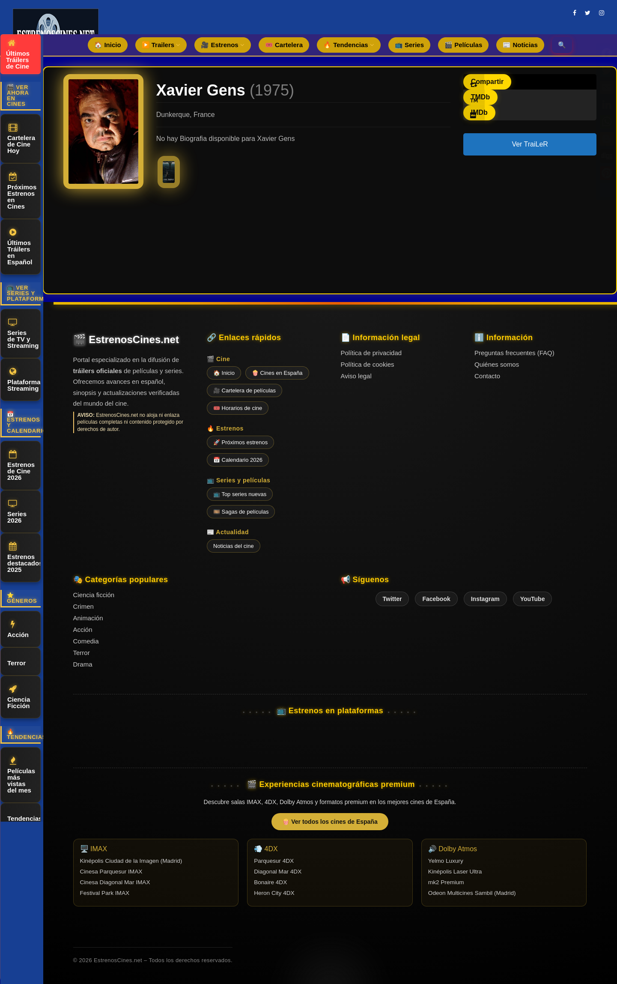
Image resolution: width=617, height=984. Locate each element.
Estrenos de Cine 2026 (21, 465)
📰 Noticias (520, 44)
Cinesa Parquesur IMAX (111, 871)
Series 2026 (17, 511)
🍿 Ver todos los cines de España (329, 821)
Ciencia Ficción (18, 697)
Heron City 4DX (274, 893)
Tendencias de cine (24, 820)
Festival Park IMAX (105, 893)
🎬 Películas (463, 44)
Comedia (86, 641)
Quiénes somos (496, 364)
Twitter (392, 598)
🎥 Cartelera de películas (244, 390)
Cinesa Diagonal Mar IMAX (115, 882)
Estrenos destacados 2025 (24, 557)
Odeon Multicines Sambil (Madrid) (472, 893)
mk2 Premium (446, 882)
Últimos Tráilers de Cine (18, 54)
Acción (18, 629)
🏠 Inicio (107, 44)
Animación (88, 618)
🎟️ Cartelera (284, 44)
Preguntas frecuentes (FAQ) (514, 352)
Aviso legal (356, 376)
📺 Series (409, 44)
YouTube (532, 598)
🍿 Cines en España (277, 373)
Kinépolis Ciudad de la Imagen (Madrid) (131, 861)
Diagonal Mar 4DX (277, 871)
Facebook (436, 598)
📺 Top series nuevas (239, 494)
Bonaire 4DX (270, 882)
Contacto (487, 376)
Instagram (485, 598)
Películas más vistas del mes (21, 775)
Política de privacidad (371, 352)
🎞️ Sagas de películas (240, 511)
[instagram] (601, 13)
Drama (82, 664)
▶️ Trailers (161, 44)
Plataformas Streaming (24, 380)
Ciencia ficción (94, 594)
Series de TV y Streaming (23, 333)
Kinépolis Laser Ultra (455, 871)
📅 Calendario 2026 (237, 460)
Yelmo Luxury (445, 861)
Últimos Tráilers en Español (19, 247)
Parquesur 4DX (274, 861)
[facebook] (574, 13)
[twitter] (587, 13)
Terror (16, 662)
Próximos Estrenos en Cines (21, 191)
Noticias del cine (233, 546)
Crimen (83, 606)
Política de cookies (367, 364)
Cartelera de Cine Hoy (21, 138)
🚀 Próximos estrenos (240, 442)
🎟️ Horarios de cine (237, 408)
